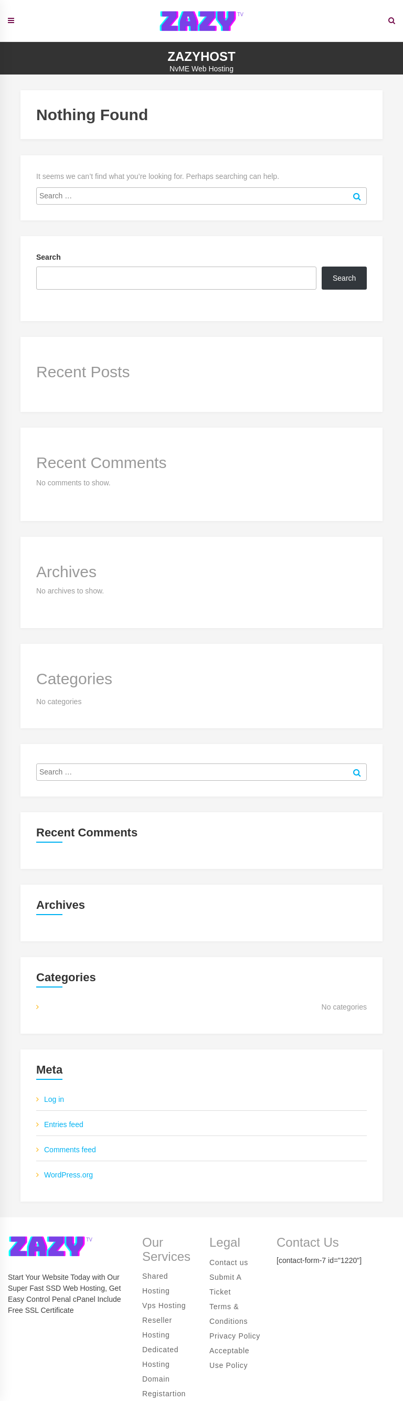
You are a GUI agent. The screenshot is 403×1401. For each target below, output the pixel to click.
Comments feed (70, 1149)
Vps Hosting (164, 1305)
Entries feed (63, 1124)
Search (48, 257)
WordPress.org (68, 1175)
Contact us (228, 1262)
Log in (54, 1099)
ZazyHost (201, 56)
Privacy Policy (234, 1336)
